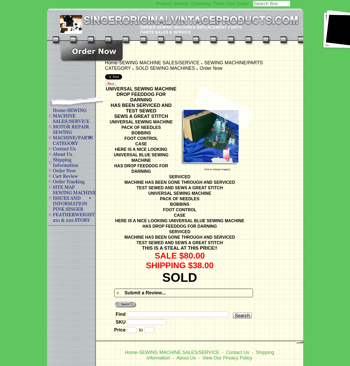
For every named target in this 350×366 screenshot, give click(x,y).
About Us (186, 358)
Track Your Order (231, 3)
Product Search (172, 3)
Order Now (211, 68)
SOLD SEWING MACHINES (165, 68)
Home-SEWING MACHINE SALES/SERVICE (152, 62)
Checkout (201, 3)
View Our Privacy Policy (227, 358)
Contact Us (237, 352)
